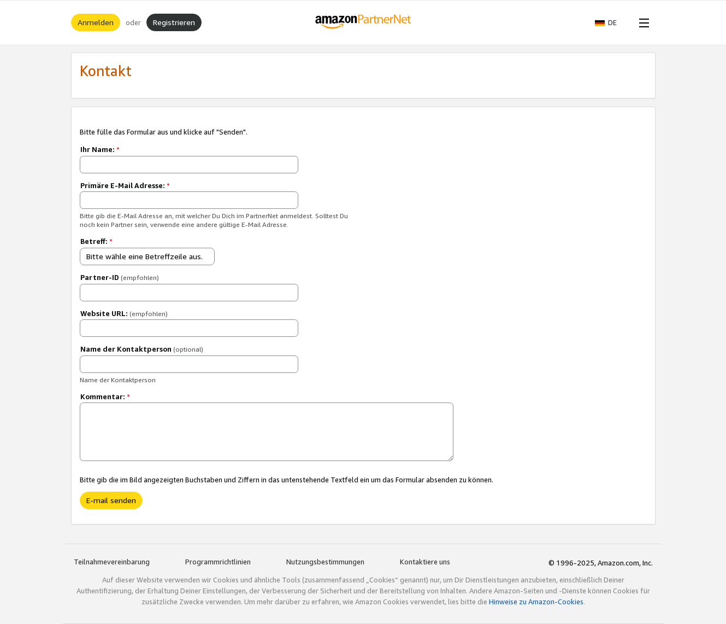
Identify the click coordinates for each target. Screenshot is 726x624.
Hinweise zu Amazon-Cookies (536, 601)
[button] (611, 22)
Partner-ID (119, 277)
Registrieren (174, 22)
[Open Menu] (642, 22)
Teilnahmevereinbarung (112, 561)
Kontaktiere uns (425, 561)
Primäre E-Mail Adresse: (125, 185)
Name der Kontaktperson (141, 349)
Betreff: (96, 241)
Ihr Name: (100, 149)
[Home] (363, 22)
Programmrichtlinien (218, 561)
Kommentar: (105, 396)
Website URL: (124, 313)
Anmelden (96, 22)
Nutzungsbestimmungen (325, 561)
